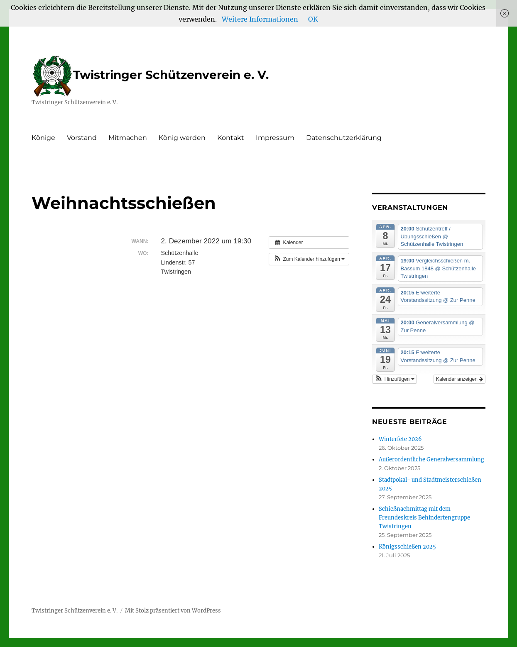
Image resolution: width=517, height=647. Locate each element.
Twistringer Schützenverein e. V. (150, 75)
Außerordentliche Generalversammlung (431, 459)
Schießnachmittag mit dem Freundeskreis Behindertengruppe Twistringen (424, 517)
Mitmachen (127, 138)
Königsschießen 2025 (407, 546)
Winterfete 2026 (400, 439)
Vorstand (82, 138)
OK (313, 19)
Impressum (275, 138)
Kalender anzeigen (459, 379)
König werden (182, 138)
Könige (43, 138)
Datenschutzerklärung (344, 138)
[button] (309, 259)
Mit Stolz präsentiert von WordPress (173, 610)
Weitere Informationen (260, 19)
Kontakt (230, 138)
